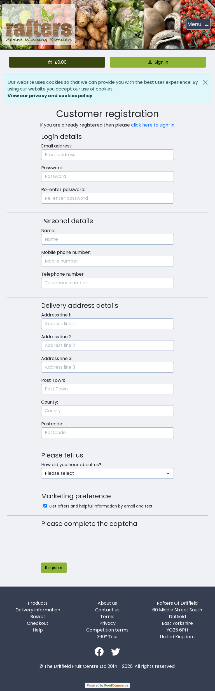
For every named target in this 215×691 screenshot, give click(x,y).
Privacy (107, 623)
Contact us (107, 610)
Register (54, 567)
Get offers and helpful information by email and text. (100, 506)
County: (49, 402)
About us (107, 603)
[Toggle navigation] (198, 24)
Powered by (107, 685)
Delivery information (37, 610)
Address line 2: (56, 336)
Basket (37, 616)
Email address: (57, 146)
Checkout (37, 623)
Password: (52, 168)
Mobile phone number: (66, 252)
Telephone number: (63, 274)
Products (38, 603)
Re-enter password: (63, 189)
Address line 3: (56, 358)
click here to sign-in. (153, 125)
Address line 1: (56, 315)
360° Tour (107, 636)
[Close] (205, 82)
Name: (48, 230)
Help (38, 630)
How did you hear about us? (71, 464)
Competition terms (107, 630)
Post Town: (53, 380)
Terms (107, 616)
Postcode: (52, 424)
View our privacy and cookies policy (50, 95)
